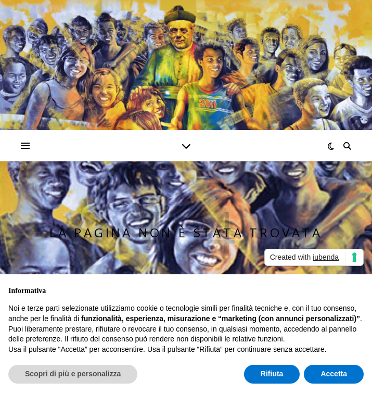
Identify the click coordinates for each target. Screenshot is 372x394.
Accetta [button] (333, 374)
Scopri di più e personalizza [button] (73, 374)
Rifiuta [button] (272, 374)
